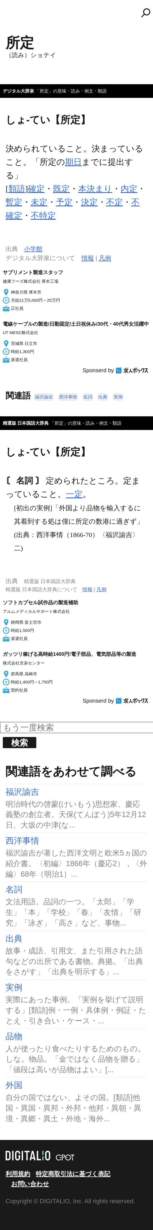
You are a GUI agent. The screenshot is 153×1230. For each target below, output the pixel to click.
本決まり (95, 188)
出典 (102, 397)
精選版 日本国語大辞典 (26, 423)
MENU (14, 15)
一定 (74, 494)
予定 (64, 202)
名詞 (87, 397)
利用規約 (18, 1173)
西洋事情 (68, 397)
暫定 (14, 202)
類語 (16, 188)
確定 (36, 188)
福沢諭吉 (44, 397)
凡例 (105, 258)
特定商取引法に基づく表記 (73, 1173)
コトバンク (79, 13)
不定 (114, 202)
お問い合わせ (30, 1183)
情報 (88, 258)
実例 (118, 397)
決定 (89, 202)
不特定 (43, 215)
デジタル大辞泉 (18, 91)
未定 (39, 202)
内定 (129, 188)
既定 (61, 188)
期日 (73, 161)
